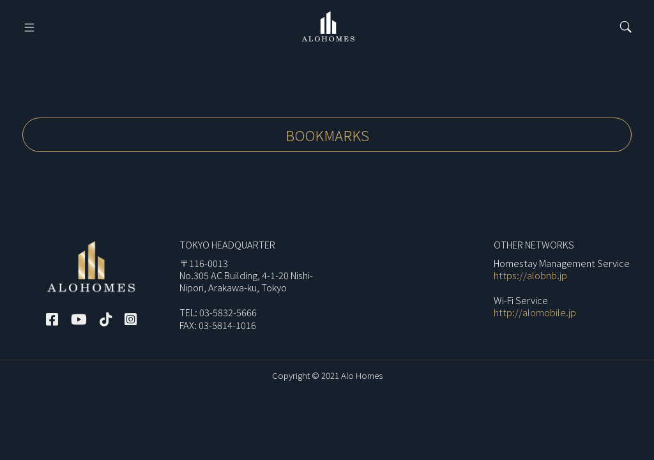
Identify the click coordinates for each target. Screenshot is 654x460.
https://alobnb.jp (530, 275)
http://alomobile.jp (535, 312)
